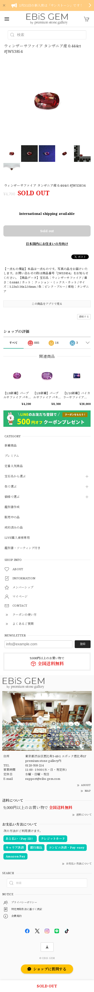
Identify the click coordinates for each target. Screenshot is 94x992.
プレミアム (12, 456)
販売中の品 (12, 517)
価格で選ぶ (12, 497)
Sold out (47, 231)
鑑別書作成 (12, 507)
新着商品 (11, 446)
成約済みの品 (14, 527)
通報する (84, 316)
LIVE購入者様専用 (17, 538)
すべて (13, 343)
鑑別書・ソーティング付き (23, 548)
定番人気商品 (14, 466)
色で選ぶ (11, 486)
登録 (82, 644)
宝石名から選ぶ (15, 476)
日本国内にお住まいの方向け (47, 244)
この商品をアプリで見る (47, 304)
